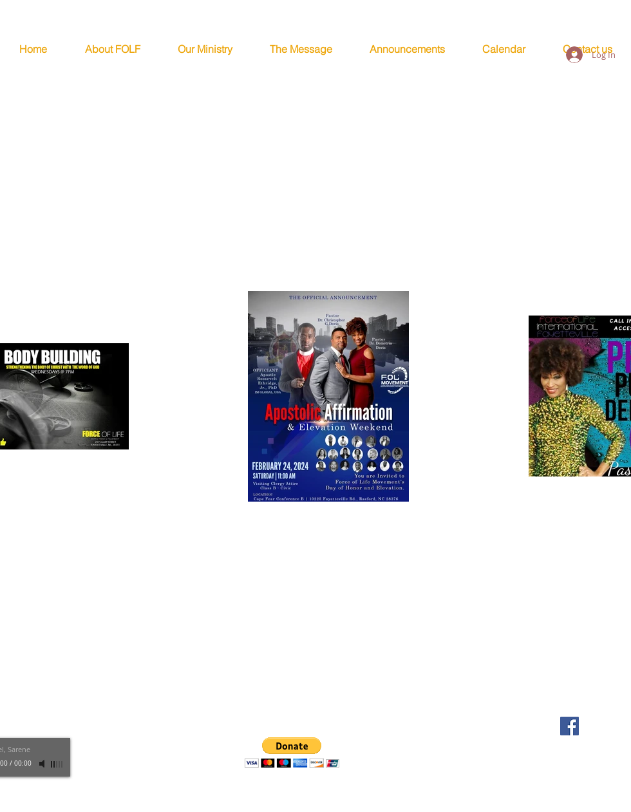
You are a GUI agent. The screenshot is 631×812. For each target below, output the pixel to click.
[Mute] (43, 763)
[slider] (57, 764)
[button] (292, 752)
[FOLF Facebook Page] (569, 726)
